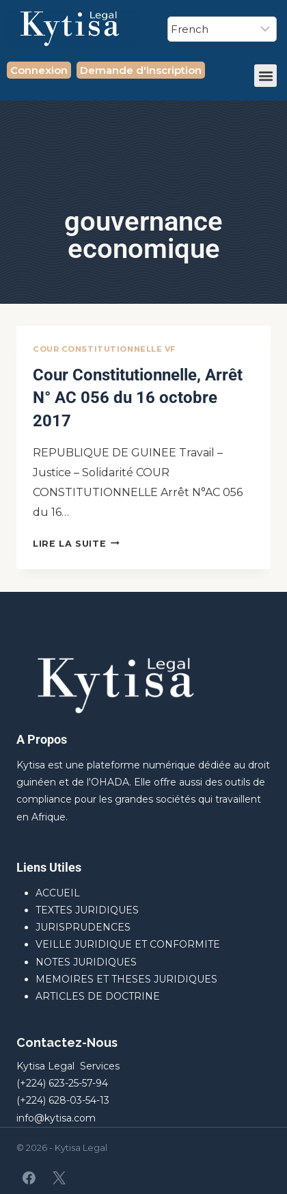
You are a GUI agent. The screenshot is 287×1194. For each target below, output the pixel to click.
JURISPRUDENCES (83, 927)
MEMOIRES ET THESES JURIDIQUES (126, 979)
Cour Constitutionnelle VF (104, 349)
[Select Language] (222, 29)
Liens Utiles (48, 867)
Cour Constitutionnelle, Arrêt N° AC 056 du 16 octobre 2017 (138, 397)
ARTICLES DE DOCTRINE (98, 996)
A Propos (41, 739)
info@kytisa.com (56, 1118)
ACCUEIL (58, 893)
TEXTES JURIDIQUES (87, 910)
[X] (59, 1178)
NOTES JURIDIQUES (86, 962)
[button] (265, 75)
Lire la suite (76, 543)
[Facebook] (29, 1178)
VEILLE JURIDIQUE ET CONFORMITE (128, 944)
